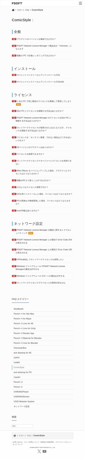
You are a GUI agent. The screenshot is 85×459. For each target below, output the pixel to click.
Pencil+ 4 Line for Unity (25, 328)
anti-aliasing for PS (23, 372)
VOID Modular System (24, 402)
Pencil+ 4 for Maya (22, 319)
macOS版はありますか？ (28, 211)
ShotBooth (19, 309)
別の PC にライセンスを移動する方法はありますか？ (40, 111)
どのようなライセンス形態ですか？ (32, 187)
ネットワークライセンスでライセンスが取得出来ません (41, 283)
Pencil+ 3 (18, 382)
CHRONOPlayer (21, 392)
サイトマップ (18, 444)
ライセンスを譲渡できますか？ (30, 154)
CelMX (17, 363)
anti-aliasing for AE (23, 353)
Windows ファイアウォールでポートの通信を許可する (41, 276)
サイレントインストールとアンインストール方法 (38, 75)
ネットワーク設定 (22, 406)
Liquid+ (17, 377)
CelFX (16, 358)
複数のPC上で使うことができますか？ (34, 180)
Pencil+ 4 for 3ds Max (24, 314)
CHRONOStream (21, 397)
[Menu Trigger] (80, 3)
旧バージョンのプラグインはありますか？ (35, 147)
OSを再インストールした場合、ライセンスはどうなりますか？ (45, 194)
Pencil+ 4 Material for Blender (28, 338)
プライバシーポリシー (63, 442)
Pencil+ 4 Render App (24, 333)
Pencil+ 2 (18, 387)
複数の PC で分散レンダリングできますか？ (36, 56)
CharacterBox (20, 348)
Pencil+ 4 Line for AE (24, 324)
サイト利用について (31, 442)
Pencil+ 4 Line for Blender (26, 343)
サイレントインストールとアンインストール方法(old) (40, 82)
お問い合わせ (18, 442)
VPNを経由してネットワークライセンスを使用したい (40, 259)
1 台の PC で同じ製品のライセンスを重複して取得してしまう (44, 101)
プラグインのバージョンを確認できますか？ (36, 39)
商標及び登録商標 (47, 442)
